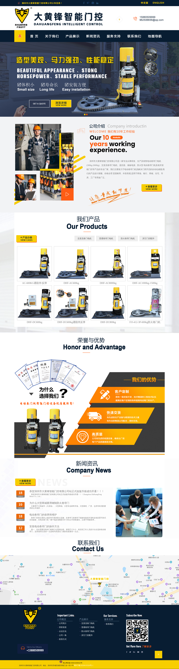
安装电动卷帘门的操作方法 (44, 526)
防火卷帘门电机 (128, 238)
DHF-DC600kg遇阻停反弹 (71, 322)
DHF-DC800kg (108, 322)
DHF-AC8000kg (108, 283)
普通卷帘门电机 (106, 238)
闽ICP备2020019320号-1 (83, 665)
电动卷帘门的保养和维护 (43, 514)
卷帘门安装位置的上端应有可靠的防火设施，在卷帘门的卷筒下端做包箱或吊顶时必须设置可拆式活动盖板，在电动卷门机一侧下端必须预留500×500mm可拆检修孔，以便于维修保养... (67, 519)
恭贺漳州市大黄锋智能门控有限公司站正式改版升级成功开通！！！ (66, 491)
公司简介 (63, 623)
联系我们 (109, 624)
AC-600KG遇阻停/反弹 (34, 283)
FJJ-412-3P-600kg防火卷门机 (145, 322)
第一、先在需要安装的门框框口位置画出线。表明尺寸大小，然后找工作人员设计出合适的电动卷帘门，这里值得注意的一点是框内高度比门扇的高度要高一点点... (67, 530)
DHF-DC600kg (34, 322)
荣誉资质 (63, 627)
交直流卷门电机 (84, 238)
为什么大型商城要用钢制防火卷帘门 (49, 503)
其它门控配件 (148, 238)
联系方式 (63, 639)
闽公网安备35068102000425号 (72, 663)
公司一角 (63, 635)
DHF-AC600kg (71, 283)
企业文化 (63, 631)
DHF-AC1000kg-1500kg (144, 283)
